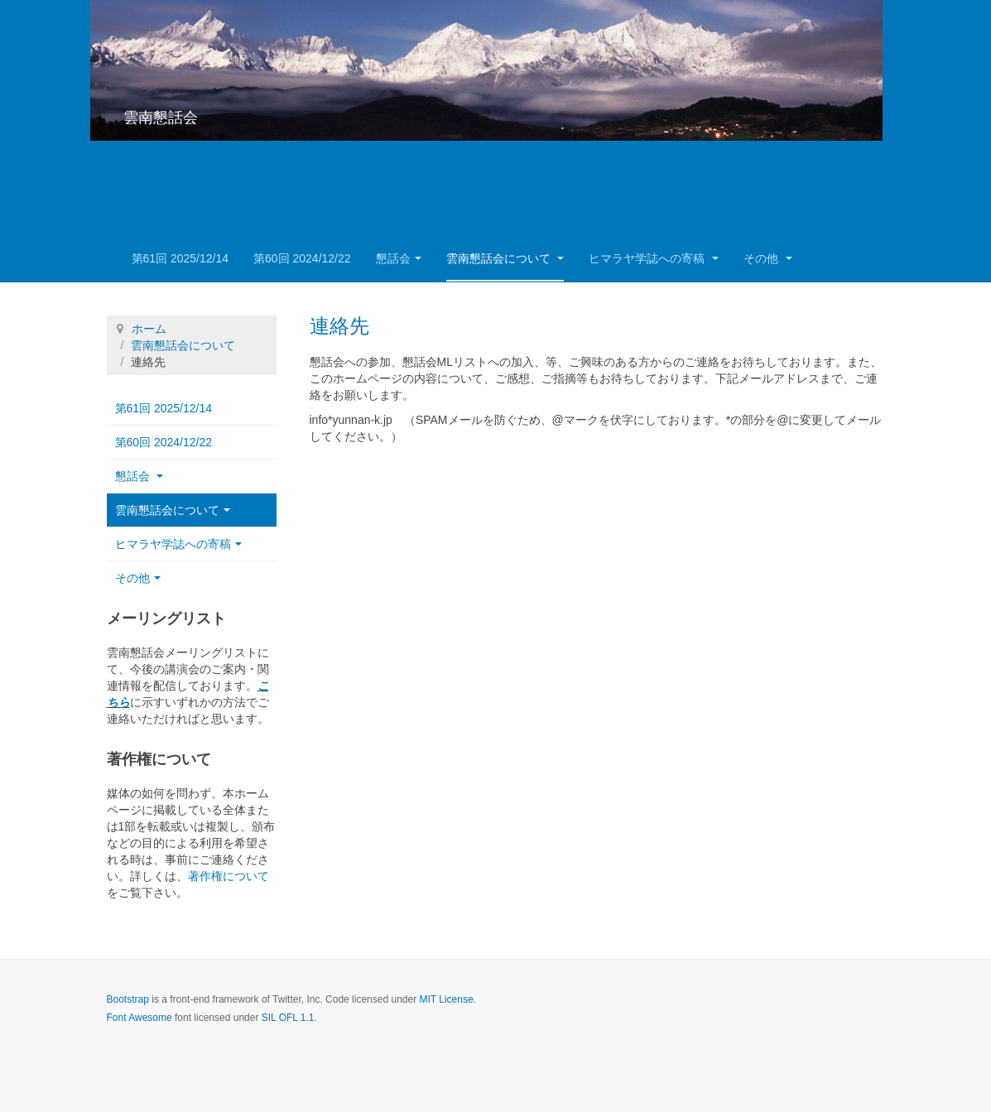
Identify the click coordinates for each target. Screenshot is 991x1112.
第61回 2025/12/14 (180, 258)
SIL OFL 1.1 (288, 1017)
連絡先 (339, 326)
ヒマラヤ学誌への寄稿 (654, 258)
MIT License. (447, 999)
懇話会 (398, 258)
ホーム (149, 328)
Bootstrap (128, 999)
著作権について (228, 876)
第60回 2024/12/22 (302, 258)
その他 (767, 258)
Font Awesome (139, 1017)
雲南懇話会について (505, 258)
